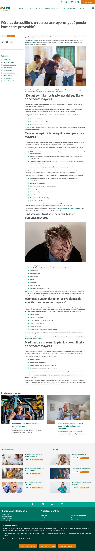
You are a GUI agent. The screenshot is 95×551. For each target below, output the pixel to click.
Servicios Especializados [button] (52, 8)
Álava (55, 517)
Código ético (5, 520)
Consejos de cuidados (9, 73)
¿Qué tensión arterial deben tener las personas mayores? (34, 469)
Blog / (5, 13)
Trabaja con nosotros (7, 516)
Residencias (44, 515)
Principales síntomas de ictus (79, 454)
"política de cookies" (58, 530)
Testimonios (6, 59)
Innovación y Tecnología (9, 65)
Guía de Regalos (7, 75)
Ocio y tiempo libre (8, 70)
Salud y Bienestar (7, 67)
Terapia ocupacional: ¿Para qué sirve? (81, 468)
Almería (43, 520)
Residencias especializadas (78, 515)
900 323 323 (70, 2)
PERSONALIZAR (66, 546)
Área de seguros (72, 8)
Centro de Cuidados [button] (35, 8)
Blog (64, 8)
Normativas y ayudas (8, 62)
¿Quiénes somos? (6, 514)
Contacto (81, 8)
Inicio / (2, 13)
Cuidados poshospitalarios (77, 519)
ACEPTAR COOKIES (28, 546)
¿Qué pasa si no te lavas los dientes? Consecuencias (34, 483)
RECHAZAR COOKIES (47, 546)
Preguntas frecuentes (7, 518)
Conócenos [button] (22, 8)
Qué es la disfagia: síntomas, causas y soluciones (81, 483)
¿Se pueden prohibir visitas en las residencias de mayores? (33, 455)
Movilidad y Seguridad (9, 81)
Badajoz (55, 520)
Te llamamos (88, 2)
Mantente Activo (7, 78)
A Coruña (43, 517)
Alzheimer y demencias (76, 517)
